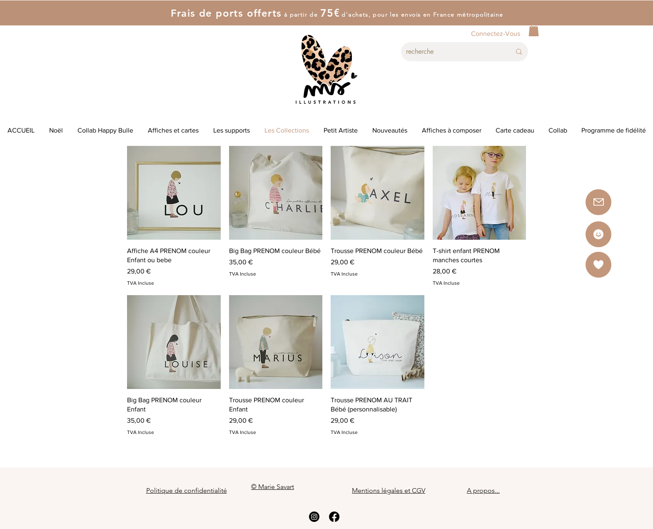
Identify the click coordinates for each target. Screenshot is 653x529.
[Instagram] (314, 516)
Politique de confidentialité (186, 490)
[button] (533, 30)
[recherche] (452, 51)
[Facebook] (334, 516)
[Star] (598, 234)
